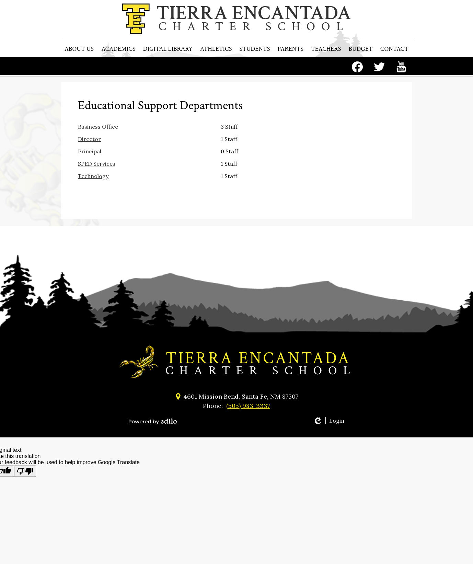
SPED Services (96, 163)
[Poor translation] (25, 471)
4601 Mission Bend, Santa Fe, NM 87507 (240, 396)
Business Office (98, 126)
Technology (93, 176)
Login (328, 420)
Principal (89, 151)
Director (89, 139)
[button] (79, 65)
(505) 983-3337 (248, 406)
